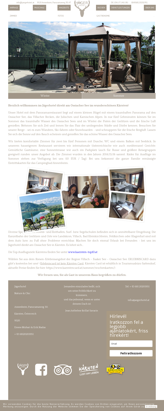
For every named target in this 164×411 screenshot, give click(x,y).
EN (116, 2)
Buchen (101, 7)
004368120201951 (139, 2)
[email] (131, 343)
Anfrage (14, 7)
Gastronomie (103, 16)
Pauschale (39, 7)
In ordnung (151, 406)
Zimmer (13, 16)
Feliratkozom (131, 353)
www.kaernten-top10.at (82, 252)
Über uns (149, 7)
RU (127, 2)
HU (123, 2)
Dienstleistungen (120, 7)
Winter (45, 95)
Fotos (61, 16)
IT (119, 2)
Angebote (64, 7)
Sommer (118, 95)
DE (112, 2)
